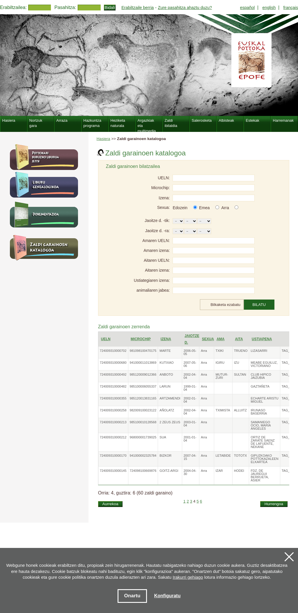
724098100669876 (143, 470)
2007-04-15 (190, 457)
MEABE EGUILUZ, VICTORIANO (264, 364)
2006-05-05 (190, 352)
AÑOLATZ (166, 410)
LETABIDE (223, 455)
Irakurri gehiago (188, 577)
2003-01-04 (190, 423)
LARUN (164, 386)
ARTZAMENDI (169, 398)
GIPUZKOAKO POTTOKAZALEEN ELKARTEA (264, 459)
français (290, 7)
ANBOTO (166, 374)
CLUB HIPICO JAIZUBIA (261, 376)
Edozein (180, 207)
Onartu (132, 595)
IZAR (219, 470)
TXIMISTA (223, 410)
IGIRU (220, 362)
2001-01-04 (190, 438)
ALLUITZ (240, 410)
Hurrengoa (274, 504)
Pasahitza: (65, 7)
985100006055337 (143, 386)
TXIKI (220, 350)
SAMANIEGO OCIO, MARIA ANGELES (260, 425)
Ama (220, 339)
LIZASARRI (259, 350)
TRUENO (240, 350)
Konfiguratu (167, 595)
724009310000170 (113, 455)
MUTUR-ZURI (222, 376)
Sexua (208, 339)
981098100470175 (143, 350)
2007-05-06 (190, 364)
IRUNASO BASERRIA (259, 411)
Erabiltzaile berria (137, 7)
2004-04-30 (190, 472)
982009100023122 (143, 410)
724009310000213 (113, 422)
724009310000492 (113, 374)
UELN (106, 339)
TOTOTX (240, 455)
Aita (239, 339)
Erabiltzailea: (13, 7)
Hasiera (103, 139)
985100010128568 (143, 422)
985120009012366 (143, 374)
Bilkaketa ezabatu (225, 304)
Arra (225, 207)
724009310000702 (113, 350)
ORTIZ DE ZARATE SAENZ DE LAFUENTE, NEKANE (262, 442)
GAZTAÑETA (260, 386)
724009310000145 (113, 470)
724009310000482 (113, 386)
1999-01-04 (190, 388)
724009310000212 (113, 437)
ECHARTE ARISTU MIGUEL (264, 400)
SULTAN (240, 374)
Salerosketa (202, 120)
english (269, 7)
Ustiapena (262, 339)
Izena (166, 339)
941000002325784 (143, 455)
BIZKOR (165, 455)
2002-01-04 (190, 400)
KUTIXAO (166, 362)
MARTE (165, 350)
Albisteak (226, 120)
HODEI (239, 470)
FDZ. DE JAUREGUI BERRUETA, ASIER (260, 475)
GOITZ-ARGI (168, 470)
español (247, 7)
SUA (162, 437)
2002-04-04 (190, 376)
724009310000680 (113, 362)
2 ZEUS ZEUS (169, 422)
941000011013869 (143, 362)
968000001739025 (143, 437)
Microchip (141, 339)
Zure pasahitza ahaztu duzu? (185, 7)
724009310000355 (113, 398)
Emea (204, 207)
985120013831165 (143, 398)
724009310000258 (113, 410)
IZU (236, 362)
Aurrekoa (110, 504)
